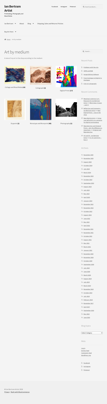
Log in (83, 348)
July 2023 (87, 190)
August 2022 (88, 215)
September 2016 (89, 310)
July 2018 (87, 296)
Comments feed (86, 353)
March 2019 (87, 286)
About (22, 23)
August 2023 (88, 187)
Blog (29, 23)
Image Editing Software (91, 74)
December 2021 (88, 229)
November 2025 (88, 158)
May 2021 (86, 243)
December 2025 (88, 155)
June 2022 (87, 219)
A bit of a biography (90, 84)
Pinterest (73, 7)
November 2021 (88, 233)
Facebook (55, 7)
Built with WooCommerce (20, 392)
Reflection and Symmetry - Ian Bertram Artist (92, 109)
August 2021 (88, 240)
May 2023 (86, 194)
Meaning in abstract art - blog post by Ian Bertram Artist (92, 101)
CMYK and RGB (88, 71)
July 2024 (87, 169)
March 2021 (87, 247)
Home (8, 39)
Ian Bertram (8, 23)
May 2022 (86, 222)
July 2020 (87, 268)
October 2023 (88, 180)
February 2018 (88, 300)
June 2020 (87, 272)
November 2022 (88, 208)
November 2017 (88, 303)
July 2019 (87, 282)
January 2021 (88, 250)
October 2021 (88, 236)
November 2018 (88, 289)
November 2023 (88, 176)
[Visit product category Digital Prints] (66, 79)
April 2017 (87, 307)
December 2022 (88, 204)
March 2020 (87, 275)
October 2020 (88, 261)
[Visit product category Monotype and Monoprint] (40, 111)
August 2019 (88, 279)
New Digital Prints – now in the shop (92, 113)
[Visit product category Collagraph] (40, 77)
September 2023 (89, 183)
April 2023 (87, 197)
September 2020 (89, 264)
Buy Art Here (8, 32)
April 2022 (87, 226)
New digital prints (89, 118)
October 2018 (88, 293)
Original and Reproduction (92, 131)
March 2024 (87, 173)
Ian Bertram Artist (12, 8)
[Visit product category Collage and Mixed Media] (15, 77)
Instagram (64, 7)
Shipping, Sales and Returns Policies (50, 23)
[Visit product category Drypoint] (15, 111)
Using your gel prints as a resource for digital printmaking (93, 120)
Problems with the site (91, 67)
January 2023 (88, 201)
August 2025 (88, 162)
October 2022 (88, 211)
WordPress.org (86, 355)
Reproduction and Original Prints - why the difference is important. (93, 128)
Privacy (7, 392)
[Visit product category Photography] (66, 111)
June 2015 (87, 317)
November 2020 (88, 257)
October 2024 (88, 165)
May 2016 (86, 314)
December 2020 (88, 254)
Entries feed (85, 351)
